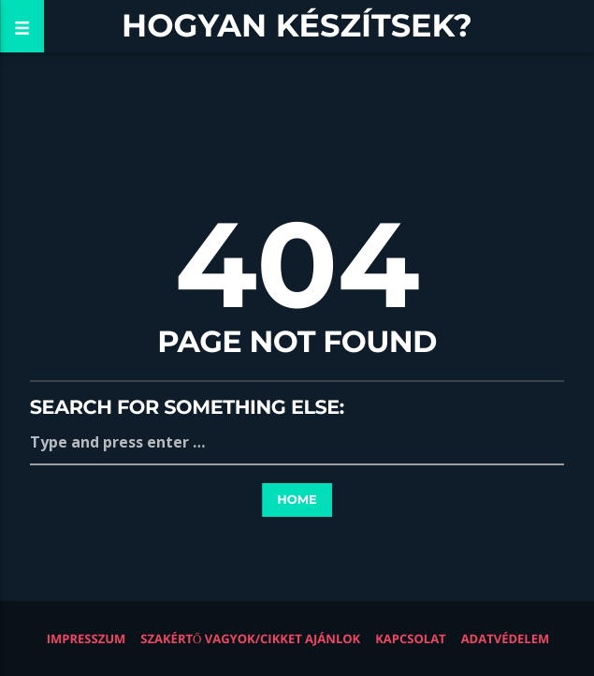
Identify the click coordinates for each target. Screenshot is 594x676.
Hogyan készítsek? (297, 26)
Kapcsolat (410, 638)
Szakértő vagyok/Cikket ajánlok (250, 638)
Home (297, 499)
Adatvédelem (505, 638)
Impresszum (86, 638)
